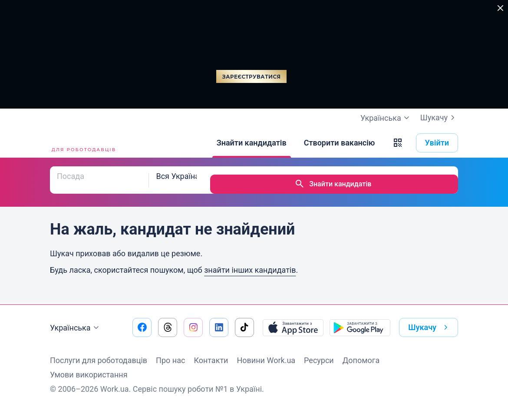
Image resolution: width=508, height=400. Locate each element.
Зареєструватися (251, 76)
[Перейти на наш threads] (167, 319)
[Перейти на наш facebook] (142, 319)
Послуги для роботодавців (98, 352)
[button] (397, 143)
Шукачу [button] (429, 319)
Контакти (211, 352)
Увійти (437, 142)
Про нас (170, 352)
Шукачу (439, 118)
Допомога (361, 352)
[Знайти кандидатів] (251, 143)
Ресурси (319, 352)
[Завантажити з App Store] (293, 319)
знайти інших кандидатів (250, 261)
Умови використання (89, 366)
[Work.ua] (82, 143)
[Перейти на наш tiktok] (244, 319)
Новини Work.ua (266, 352)
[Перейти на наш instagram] (193, 319)
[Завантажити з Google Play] (360, 319)
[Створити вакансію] (339, 143)
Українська (75, 320)
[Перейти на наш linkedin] (218, 319)
